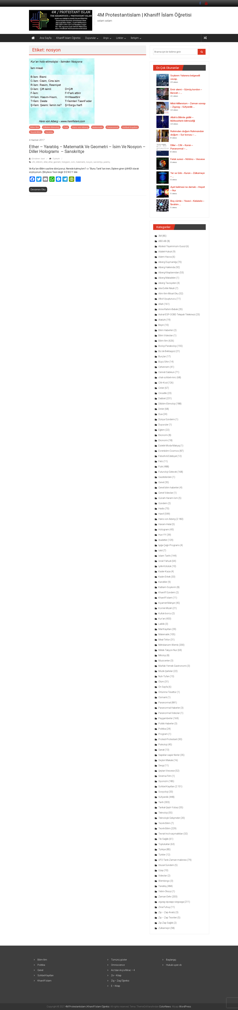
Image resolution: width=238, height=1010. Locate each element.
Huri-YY (162, 534)
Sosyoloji (163, 791)
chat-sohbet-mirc (167, 377)
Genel (161, 482)
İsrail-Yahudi (164, 561)
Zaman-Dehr (164, 896)
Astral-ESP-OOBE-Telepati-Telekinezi (176, 314)
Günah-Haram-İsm (168, 498)
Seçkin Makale (165, 760)
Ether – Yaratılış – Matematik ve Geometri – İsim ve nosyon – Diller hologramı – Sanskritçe (87, 149)
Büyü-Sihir (163, 361)
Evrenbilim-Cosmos (168, 451)
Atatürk (162, 319)
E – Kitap (115, 986)
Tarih (161, 802)
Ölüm (161, 681)
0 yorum (54, 158)
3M (160, 236)
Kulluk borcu (164, 613)
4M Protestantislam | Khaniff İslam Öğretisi (144, 15)
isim (73, 162)
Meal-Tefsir (164, 639)
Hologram (163, 529)
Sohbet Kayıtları (130, 127)
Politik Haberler (166, 723)
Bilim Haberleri (165, 330)
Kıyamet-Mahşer (166, 603)
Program (163, 734)
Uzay (160, 870)
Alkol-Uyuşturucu (167, 298)
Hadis (161, 508)
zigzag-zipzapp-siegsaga (171, 902)
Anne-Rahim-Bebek (168, 309)
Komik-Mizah (165, 608)
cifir (33, 162)
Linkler (119, 37)
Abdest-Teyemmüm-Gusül (171, 246)
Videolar (162, 875)
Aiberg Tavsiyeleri (167, 283)
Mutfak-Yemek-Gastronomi (172, 666)
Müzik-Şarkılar (165, 671)
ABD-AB (162, 241)
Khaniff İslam (165, 597)
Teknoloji (163, 812)
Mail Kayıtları (164, 629)
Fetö (160, 461)
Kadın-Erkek (164, 576)
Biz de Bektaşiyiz (166, 351)
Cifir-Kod (162, 382)
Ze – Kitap (116, 975)
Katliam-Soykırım (167, 587)
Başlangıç (171, 959)
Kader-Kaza (164, 571)
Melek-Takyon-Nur (167, 650)
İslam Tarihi (164, 555)
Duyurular (90, 37)
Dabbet (162, 398)
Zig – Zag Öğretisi (120, 980)
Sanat (161, 749)
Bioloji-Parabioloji (167, 346)
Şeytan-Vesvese (166, 770)
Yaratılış (49, 132)
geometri (57, 162)
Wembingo (164, 881)
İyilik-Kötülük (164, 566)
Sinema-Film (164, 776)
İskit (160, 550)
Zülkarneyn (164, 928)
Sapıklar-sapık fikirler (169, 755)
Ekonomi (163, 435)
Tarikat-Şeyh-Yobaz (168, 807)
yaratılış (106, 162)
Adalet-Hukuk (165, 251)
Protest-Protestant (167, 739)
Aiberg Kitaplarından (168, 272)
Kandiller (162, 582)
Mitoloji (162, 655)
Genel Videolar (165, 492)
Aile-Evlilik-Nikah (166, 288)
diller (46, 162)
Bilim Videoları (165, 335)
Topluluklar (164, 844)
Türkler (161, 854)
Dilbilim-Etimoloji (51, 127)
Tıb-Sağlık (163, 839)
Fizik (66, 127)
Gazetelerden (165, 477)
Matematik (97, 127)
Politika (162, 728)
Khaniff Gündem (166, 592)
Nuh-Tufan (163, 676)
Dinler (161, 409)
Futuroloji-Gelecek (167, 472)
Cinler (161, 388)
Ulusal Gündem (166, 865)
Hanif (161, 513)
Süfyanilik (163, 797)
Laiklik (161, 624)
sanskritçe (97, 162)
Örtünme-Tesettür (167, 692)
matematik (80, 162)
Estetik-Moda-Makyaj (169, 445)
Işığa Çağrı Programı (168, 545)
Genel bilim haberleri (168, 487)
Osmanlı (162, 697)
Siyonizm (163, 781)
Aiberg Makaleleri (167, 277)
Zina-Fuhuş (164, 907)
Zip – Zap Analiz (166, 912)
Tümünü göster (119, 959)
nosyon (89, 162)
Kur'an (161, 618)
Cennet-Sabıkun (166, 372)
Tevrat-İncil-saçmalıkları (170, 833)
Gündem (162, 503)
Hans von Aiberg (80, 127)
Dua (160, 414)
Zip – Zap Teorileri (167, 917)
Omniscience (118, 965)
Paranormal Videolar (169, 713)
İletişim (135, 37)
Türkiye (162, 849)
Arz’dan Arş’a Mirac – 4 (123, 970)
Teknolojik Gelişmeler (169, 818)
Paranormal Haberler (169, 707)
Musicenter (164, 660)
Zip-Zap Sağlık (165, 923)
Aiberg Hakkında (166, 267)
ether (50, 162)
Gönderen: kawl (38, 158)
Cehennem (163, 367)
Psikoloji (162, 744)
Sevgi (161, 765)
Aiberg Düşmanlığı (167, 262)
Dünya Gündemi (166, 419)
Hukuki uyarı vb (174, 965)
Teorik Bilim (35, 132)
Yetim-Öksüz (164, 891)
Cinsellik (162, 393)
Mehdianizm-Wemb (168, 645)
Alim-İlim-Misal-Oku (168, 293)
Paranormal (112, 127)
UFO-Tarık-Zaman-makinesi (172, 860)
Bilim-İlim (34, 127)
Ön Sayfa (163, 687)
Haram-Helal (164, 524)
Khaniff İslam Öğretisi (68, 37)
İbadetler (162, 540)
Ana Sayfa (45, 37)
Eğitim (161, 430)
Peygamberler (165, 718)
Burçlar (162, 356)
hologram (66, 162)
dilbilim (39, 162)
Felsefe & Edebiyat (167, 456)
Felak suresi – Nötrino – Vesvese (187, 159)
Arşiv (106, 37)
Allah (160, 304)
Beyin (161, 325)
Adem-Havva (165, 256)
